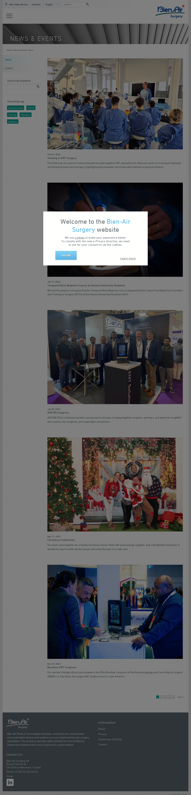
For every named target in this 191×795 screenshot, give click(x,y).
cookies (79, 237)
